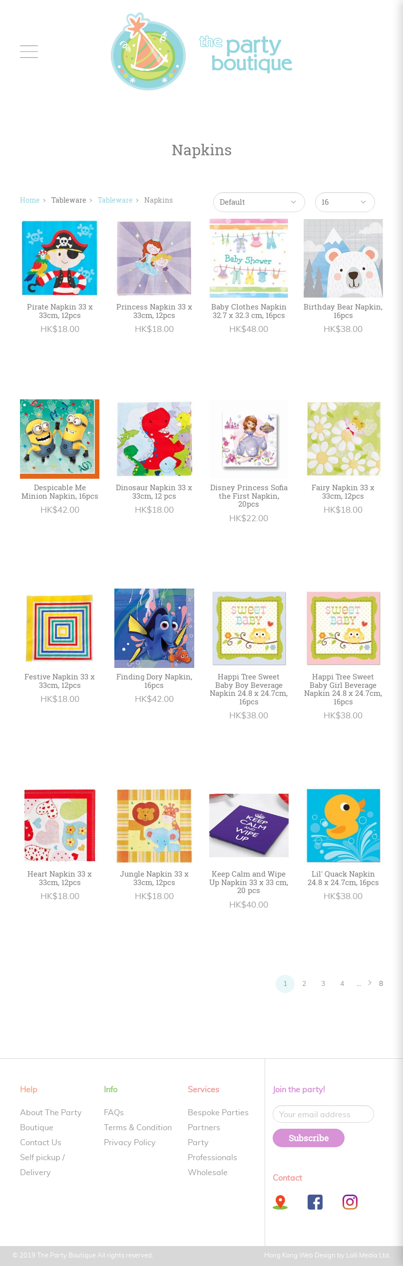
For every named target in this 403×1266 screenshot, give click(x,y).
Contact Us (40, 1143)
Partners (204, 1128)
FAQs (114, 1113)
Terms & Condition (138, 1128)
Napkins (158, 200)
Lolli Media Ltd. (368, 1256)
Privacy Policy (130, 1143)
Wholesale (208, 1173)
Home (30, 200)
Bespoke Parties (218, 1113)
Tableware (115, 200)
